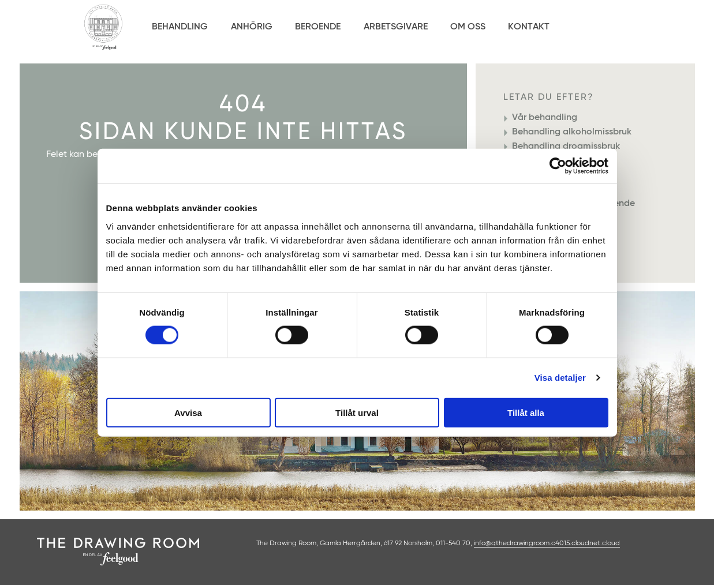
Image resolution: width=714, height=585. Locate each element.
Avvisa (188, 412)
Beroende (318, 27)
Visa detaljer (560, 377)
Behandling (180, 27)
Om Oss (467, 27)
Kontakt (528, 27)
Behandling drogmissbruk (566, 146)
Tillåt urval (357, 412)
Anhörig (251, 27)
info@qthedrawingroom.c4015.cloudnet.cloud (547, 543)
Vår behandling (544, 117)
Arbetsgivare (396, 27)
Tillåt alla (525, 412)
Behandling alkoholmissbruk (571, 132)
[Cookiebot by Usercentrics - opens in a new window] (557, 166)
